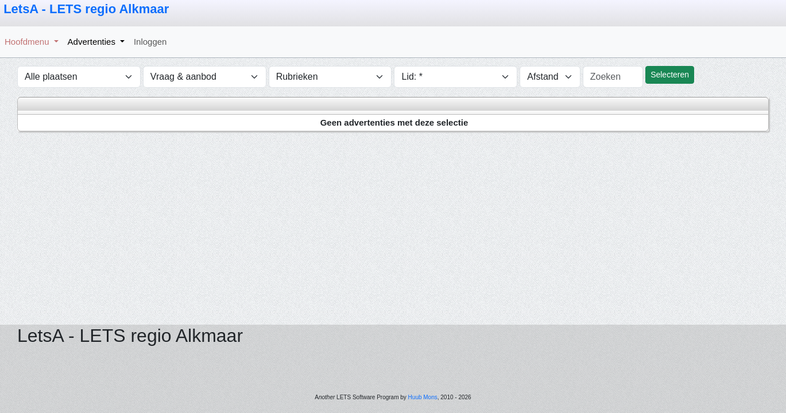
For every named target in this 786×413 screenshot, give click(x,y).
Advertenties (93, 41)
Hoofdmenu (28, 41)
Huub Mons (422, 397)
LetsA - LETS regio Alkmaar (86, 9)
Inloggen (150, 41)
